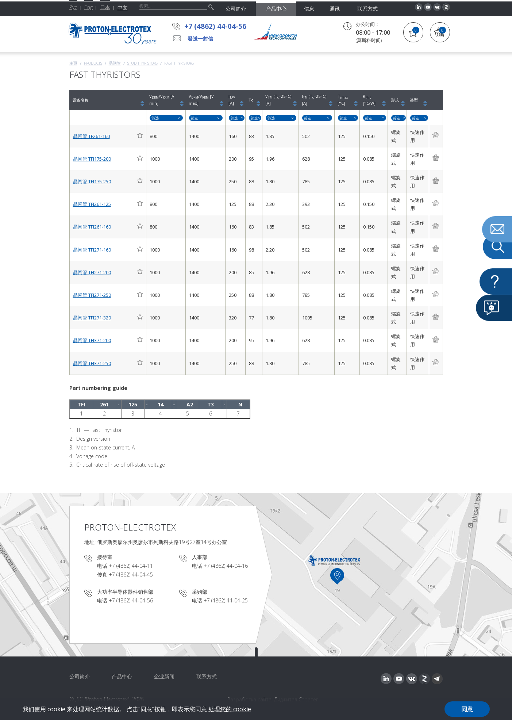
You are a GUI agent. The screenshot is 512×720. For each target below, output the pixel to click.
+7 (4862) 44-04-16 (226, 565)
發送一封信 (200, 38)
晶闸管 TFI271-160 (92, 249)
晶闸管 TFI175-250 (92, 181)
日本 (105, 7)
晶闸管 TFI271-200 (92, 272)
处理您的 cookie (229, 709)
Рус (73, 7)
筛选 (155, 117)
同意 (467, 709)
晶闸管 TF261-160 (91, 136)
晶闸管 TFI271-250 (92, 295)
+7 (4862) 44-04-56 (215, 26)
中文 (123, 7)
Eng (88, 7)
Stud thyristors (142, 63)
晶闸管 (115, 63)
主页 (73, 63)
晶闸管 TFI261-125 (92, 204)
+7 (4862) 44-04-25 (226, 600)
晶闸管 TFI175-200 (92, 159)
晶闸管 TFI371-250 (92, 363)
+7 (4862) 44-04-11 (131, 565)
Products (93, 63)
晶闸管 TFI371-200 (92, 340)
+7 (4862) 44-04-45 (131, 574)
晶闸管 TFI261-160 (92, 226)
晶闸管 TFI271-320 (92, 317)
